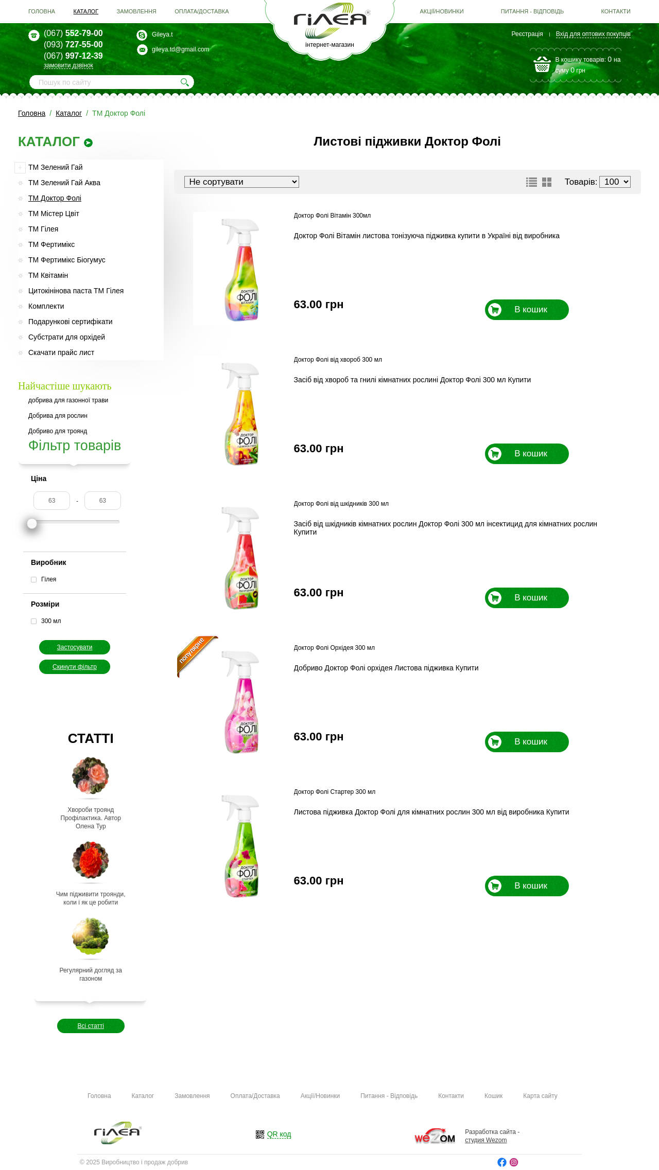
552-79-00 (73, 33)
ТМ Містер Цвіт (53, 213)
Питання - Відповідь (532, 11)
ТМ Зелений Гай (55, 167)
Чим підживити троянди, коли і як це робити (91, 898)
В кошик (530, 309)
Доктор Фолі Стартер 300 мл (335, 791)
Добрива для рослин (58, 415)
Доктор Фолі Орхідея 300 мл (334, 647)
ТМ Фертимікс (51, 244)
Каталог (86, 11)
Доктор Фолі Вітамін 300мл (332, 215)
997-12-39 (73, 55)
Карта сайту (540, 1096)
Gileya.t (162, 34)
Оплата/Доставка (202, 11)
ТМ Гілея (43, 229)
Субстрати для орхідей (66, 337)
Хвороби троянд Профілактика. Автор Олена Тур (91, 818)
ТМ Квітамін (48, 275)
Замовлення (137, 11)
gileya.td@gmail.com (181, 49)
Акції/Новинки (442, 11)
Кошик (493, 1096)
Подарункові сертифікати (70, 321)
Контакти (616, 11)
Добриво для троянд (57, 431)
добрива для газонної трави (68, 400)
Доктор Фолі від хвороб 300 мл (338, 359)
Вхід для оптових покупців (593, 34)
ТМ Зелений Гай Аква (64, 183)
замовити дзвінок (68, 65)
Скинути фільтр (75, 666)
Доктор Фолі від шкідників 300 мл (341, 503)
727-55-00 (73, 44)
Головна (41, 11)
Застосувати (75, 647)
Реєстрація (527, 34)
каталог (49, 141)
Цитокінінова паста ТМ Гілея (76, 291)
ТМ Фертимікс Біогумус (67, 260)
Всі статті (91, 1026)
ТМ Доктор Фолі (54, 198)
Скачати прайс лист (61, 352)
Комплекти (46, 306)
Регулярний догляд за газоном (90, 974)
